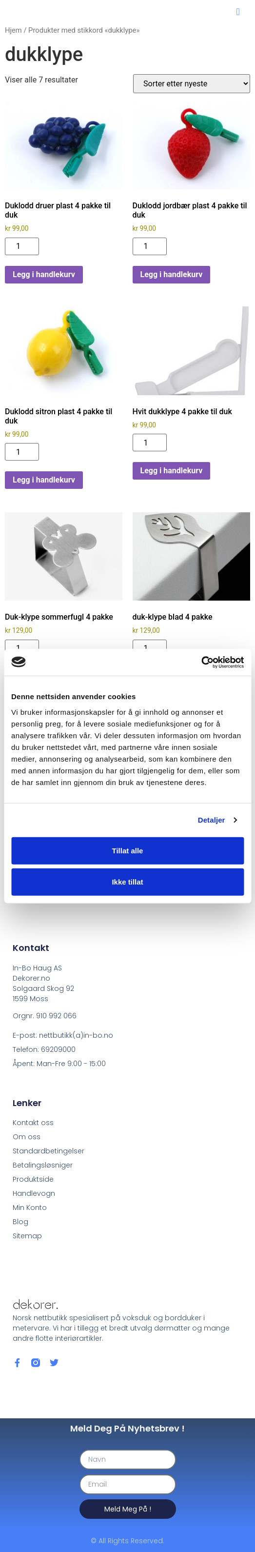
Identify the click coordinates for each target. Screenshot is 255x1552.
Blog (20, 1222)
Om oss (26, 1137)
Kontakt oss (33, 1123)
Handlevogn (34, 1193)
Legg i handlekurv (44, 274)
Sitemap (27, 1236)
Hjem (13, 30)
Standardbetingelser (48, 1151)
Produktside (33, 1179)
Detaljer (211, 820)
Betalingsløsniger (43, 1165)
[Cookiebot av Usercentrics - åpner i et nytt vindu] (201, 662)
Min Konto (30, 1207)
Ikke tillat (127, 881)
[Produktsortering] (191, 83)
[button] (238, 11)
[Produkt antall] (22, 246)
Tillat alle (127, 850)
